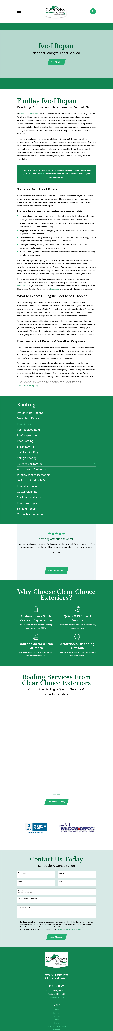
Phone (20, 883)
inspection (54, 289)
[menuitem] (56, 414)
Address (21, 892)
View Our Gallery (56, 803)
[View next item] (58, 562)
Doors (56, 1021)
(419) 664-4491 (56, 980)
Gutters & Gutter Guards (56, 1028)
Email (60, 883)
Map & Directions (56, 999)
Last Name (62, 875)
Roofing (56, 1015)
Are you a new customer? (27, 900)
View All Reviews (56, 571)
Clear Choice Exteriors (29, 114)
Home (56, 1011)
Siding (56, 1025)
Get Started (56, 62)
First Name (22, 875)
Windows (56, 1018)
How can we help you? (26, 909)
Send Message (56, 938)
